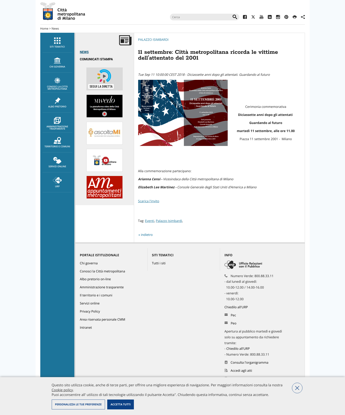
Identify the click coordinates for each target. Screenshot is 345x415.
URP (57, 182)
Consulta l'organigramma (249, 363)
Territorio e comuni (57, 142)
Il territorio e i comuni (96, 295)
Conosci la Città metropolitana (57, 84)
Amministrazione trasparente (57, 123)
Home (44, 28)
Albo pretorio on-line (95, 279)
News (55, 28)
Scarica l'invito (148, 201)
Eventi (149, 221)
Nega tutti (297, 388)
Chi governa (89, 263)
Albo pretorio (57, 102)
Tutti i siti (159, 263)
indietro (147, 235)
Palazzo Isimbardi (153, 40)
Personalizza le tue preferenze (78, 404)
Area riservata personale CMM (102, 319)
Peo (233, 323)
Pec (233, 315)
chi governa (57, 62)
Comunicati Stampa (96, 59)
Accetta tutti (121, 404)
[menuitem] (57, 43)
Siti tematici (57, 42)
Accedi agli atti (241, 371)
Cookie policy (62, 389)
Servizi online (57, 162)
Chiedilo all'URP (237, 307)
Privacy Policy (90, 311)
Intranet (86, 328)
